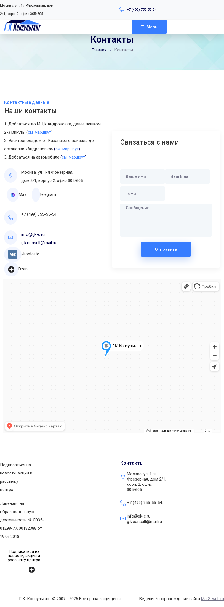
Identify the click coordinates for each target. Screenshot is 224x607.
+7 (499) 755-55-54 (141, 9)
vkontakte (30, 253)
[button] (24, 555)
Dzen (23, 268)
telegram (48, 194)
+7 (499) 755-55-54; (145, 502)
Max (22, 194)
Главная (98, 49)
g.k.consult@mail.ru (38, 242)
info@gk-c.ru (33, 234)
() (67, 148)
